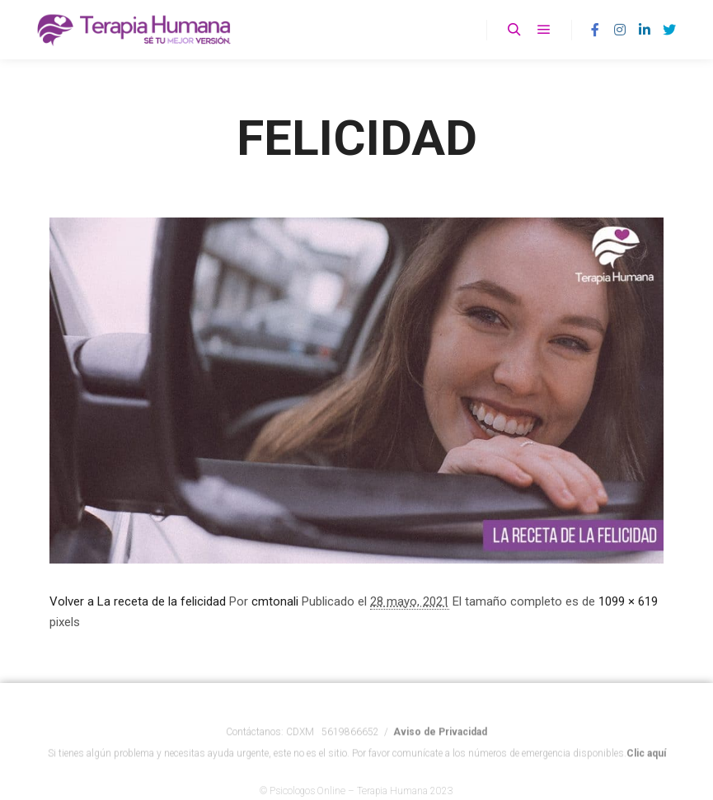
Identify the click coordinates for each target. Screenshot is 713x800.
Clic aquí (646, 760)
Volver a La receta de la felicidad (137, 601)
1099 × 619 (628, 601)
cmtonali (274, 601)
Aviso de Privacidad (440, 739)
